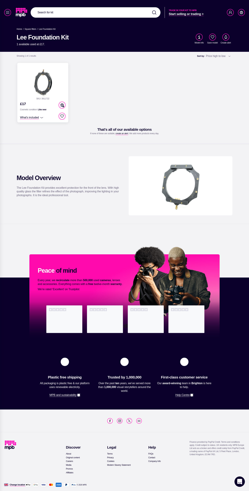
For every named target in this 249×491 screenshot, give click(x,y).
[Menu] (7, 12)
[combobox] (95, 12)
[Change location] (17, 484)
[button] (62, 105)
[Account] (230, 12)
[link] (22, 12)
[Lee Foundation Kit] (47, 29)
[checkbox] (212, 37)
